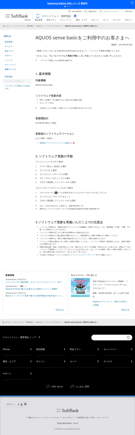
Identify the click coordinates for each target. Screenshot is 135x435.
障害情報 (8, 76)
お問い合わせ (57, 386)
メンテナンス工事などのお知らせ (17, 87)
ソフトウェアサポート (54, 26)
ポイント (40, 361)
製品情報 (8, 41)
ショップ (8, 60)
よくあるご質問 (82, 386)
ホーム (8, 26)
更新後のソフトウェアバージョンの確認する (57, 143)
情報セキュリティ (34, 417)
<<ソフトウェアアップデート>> (85, 255)
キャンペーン (10, 64)
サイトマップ (102, 417)
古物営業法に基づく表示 (86, 417)
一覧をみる (59, 309)
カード (73, 361)
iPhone (6, 349)
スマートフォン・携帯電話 (23, 26)
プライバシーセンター (52, 417)
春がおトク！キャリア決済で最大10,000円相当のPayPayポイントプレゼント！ (39, 295)
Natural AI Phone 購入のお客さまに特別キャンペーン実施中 (31, 289)
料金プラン (9, 51)
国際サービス (10, 69)
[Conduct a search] (108, 337)
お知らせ (39, 26)
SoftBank (16, 16)
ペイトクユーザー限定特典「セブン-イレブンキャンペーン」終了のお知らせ (38, 282)
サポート (8, 55)
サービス (8, 46)
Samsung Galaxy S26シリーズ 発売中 (67, 3)
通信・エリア (9, 361)
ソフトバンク (67, 410)
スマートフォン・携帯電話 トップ (19, 337)
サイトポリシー (68, 417)
